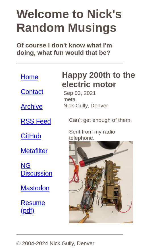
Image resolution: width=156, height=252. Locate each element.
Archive (32, 106)
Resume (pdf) (33, 206)
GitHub (31, 136)
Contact (32, 91)
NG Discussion (36, 169)
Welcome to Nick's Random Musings (69, 20)
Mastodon (35, 188)
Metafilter (34, 151)
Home (29, 77)
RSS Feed (36, 121)
